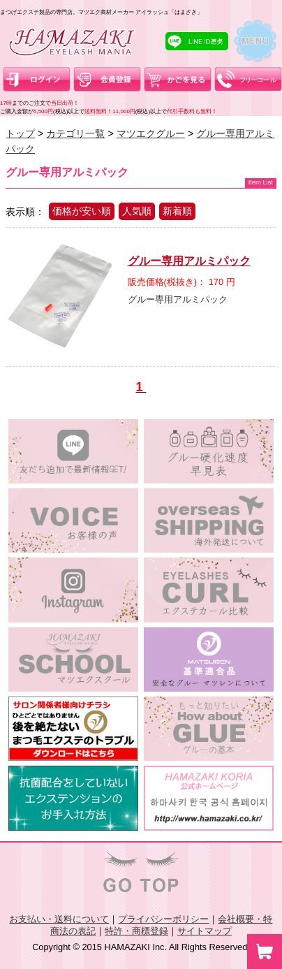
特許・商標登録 (136, 931)
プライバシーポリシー (163, 919)
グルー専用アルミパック (189, 261)
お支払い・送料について (59, 919)
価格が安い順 (81, 211)
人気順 (136, 211)
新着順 (177, 211)
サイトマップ (204, 931)
